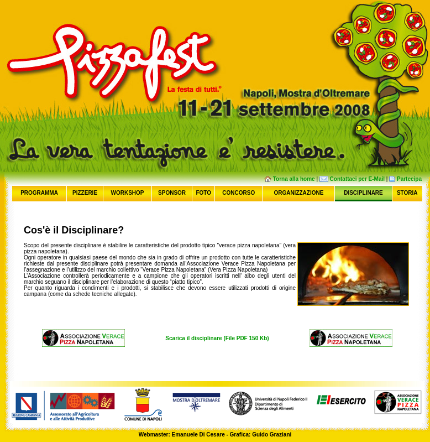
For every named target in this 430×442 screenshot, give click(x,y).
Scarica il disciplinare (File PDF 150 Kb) (217, 338)
